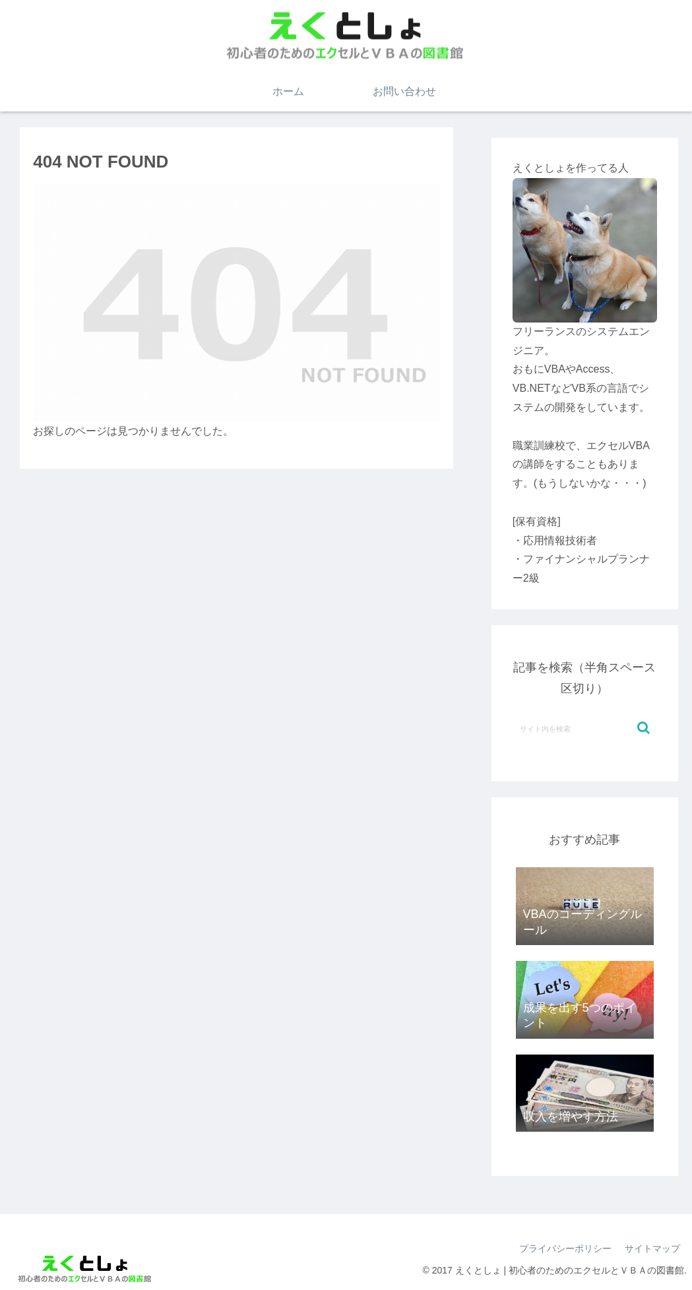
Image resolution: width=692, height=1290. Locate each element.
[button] (643, 727)
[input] (585, 728)
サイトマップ (652, 1248)
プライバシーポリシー (565, 1248)
